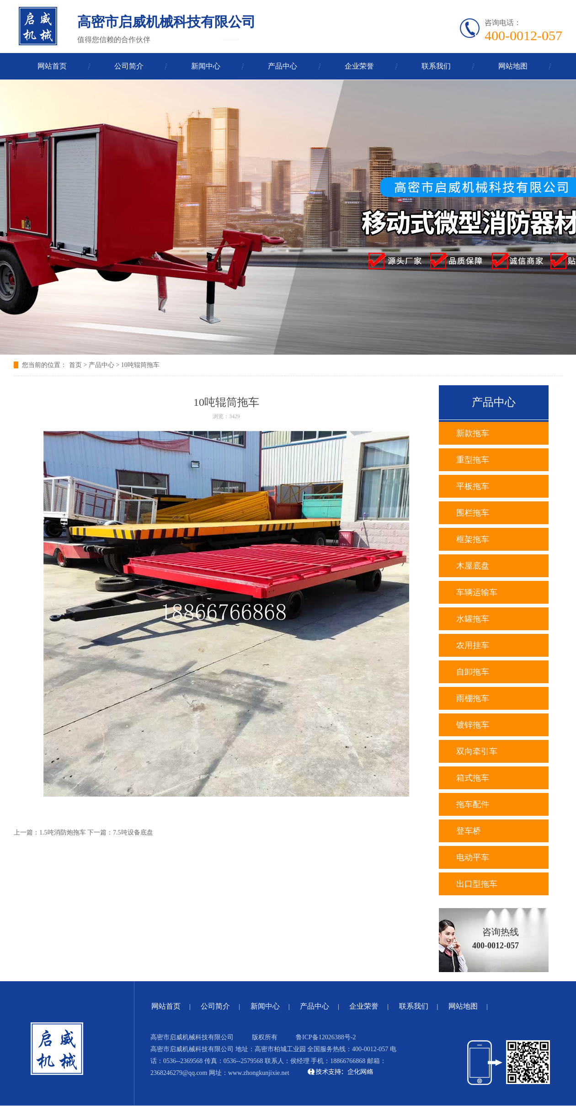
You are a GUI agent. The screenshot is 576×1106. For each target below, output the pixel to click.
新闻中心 (205, 66)
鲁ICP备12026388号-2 (326, 1037)
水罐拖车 (472, 618)
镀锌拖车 (472, 724)
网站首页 (52, 66)
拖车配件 (472, 804)
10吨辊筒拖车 (140, 365)
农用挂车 (472, 645)
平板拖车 (472, 486)
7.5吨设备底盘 (133, 832)
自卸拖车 (472, 671)
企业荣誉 (359, 66)
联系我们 (436, 66)
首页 (75, 365)
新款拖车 (472, 433)
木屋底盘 (472, 565)
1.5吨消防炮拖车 (62, 832)
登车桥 (468, 830)
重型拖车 (472, 459)
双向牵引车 (476, 751)
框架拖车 (472, 539)
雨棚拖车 (472, 698)
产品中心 (282, 66)
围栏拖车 (472, 512)
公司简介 (129, 66)
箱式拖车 (472, 777)
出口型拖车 (476, 883)
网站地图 (513, 66)
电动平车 (472, 857)
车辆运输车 (476, 592)
